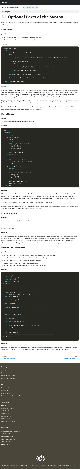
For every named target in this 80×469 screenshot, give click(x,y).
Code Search (5, 393)
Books (3, 373)
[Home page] (3, 7)
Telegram (7, 416)
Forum (6, 405)
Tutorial (3, 370)
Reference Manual (6, 388)
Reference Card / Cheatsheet (10, 396)
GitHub (6, 444)
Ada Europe (5, 442)
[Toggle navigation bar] (2, 2)
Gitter (6, 413)
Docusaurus (73, 465)
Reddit (6, 411)
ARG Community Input (8, 421)
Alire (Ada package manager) (10, 431)
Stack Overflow (8, 408)
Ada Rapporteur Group (8, 439)
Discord (6, 419)
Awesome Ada (6, 434)
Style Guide (4, 390)
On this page (6, 12)
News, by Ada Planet (8, 436)
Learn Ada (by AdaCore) (8, 376)
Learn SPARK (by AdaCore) (9, 378)
